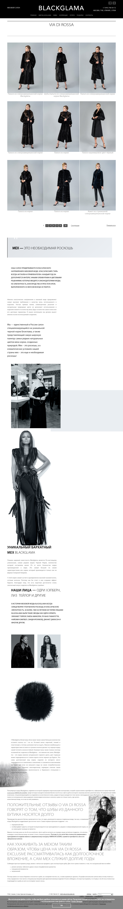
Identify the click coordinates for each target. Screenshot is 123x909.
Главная (33, 15)
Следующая (75, 226)
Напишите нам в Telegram (110, 2)
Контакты (89, 15)
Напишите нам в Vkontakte (114, 2)
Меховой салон (13, 8)
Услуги (72, 15)
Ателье (89, 894)
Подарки (80, 15)
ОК (61, 905)
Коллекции (63, 15)
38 (65, 226)
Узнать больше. (77, 901)
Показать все (111, 225)
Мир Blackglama (45, 15)
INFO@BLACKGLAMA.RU (67, 894)
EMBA (55, 15)
